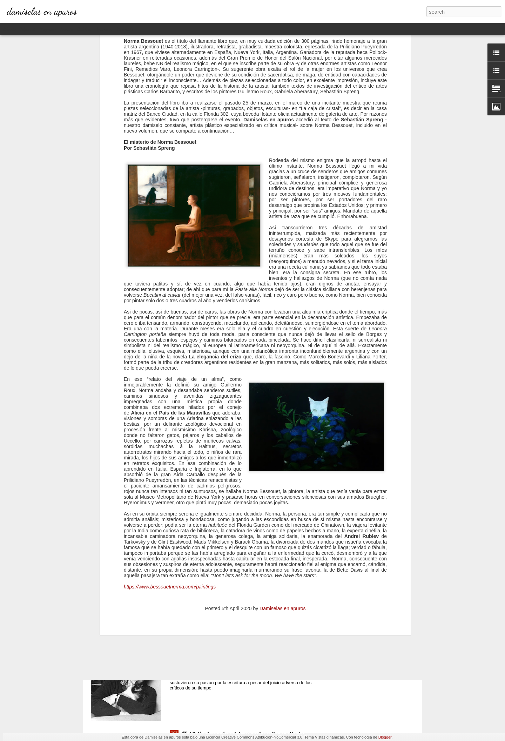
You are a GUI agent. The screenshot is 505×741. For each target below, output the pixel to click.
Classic (9, 29)
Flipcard (27, 29)
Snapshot (104, 29)
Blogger (384, 737)
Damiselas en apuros (283, 495)
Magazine (47, 29)
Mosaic (67, 29)
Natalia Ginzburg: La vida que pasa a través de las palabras (246, 654)
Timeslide (125, 29)
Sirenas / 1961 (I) (201, 574)
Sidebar (84, 29)
